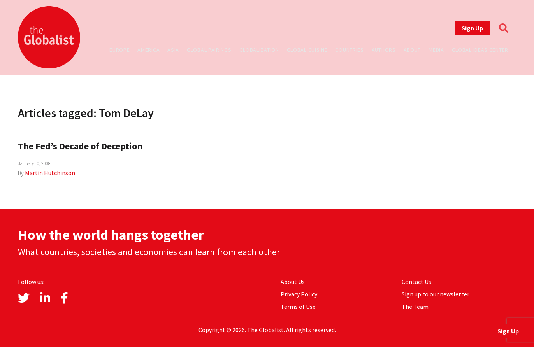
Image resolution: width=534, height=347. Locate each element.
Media (436, 49)
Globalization (259, 49)
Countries (349, 49)
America (148, 49)
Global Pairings (209, 49)
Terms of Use (298, 306)
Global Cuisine (307, 49)
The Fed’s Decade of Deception (80, 146)
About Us (293, 282)
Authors (384, 49)
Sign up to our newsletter (435, 294)
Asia (173, 49)
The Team (415, 306)
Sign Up (472, 28)
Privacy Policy (299, 294)
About (412, 49)
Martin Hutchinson (50, 173)
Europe (119, 49)
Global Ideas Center (480, 49)
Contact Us (416, 282)
